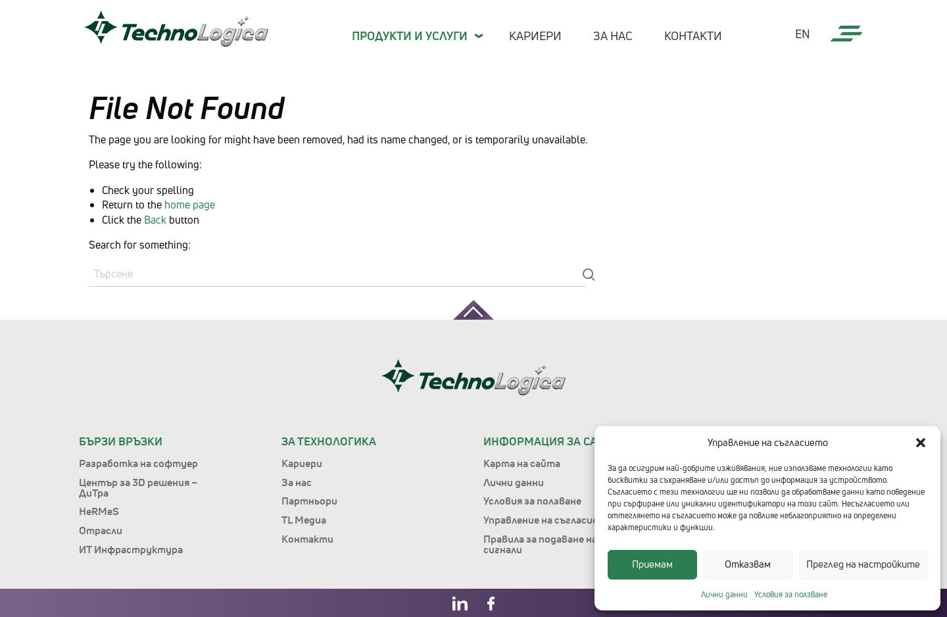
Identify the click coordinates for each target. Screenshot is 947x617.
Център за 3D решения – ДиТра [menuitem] (138, 487)
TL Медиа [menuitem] (303, 519)
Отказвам (748, 564)
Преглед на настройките (863, 564)
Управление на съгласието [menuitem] (547, 519)
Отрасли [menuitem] (100, 530)
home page (189, 204)
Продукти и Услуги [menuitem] (410, 35)
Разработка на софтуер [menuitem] (138, 463)
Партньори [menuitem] (309, 500)
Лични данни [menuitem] (513, 482)
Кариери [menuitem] (535, 35)
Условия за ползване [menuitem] (532, 500)
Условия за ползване (790, 594)
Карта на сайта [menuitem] (521, 463)
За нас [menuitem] (613, 35)
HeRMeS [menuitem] (99, 511)
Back (155, 219)
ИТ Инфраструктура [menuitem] (131, 549)
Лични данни (724, 594)
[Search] (337, 274)
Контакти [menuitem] (693, 35)
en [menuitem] (802, 34)
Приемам (652, 564)
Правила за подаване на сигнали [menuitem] (540, 543)
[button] (920, 442)
